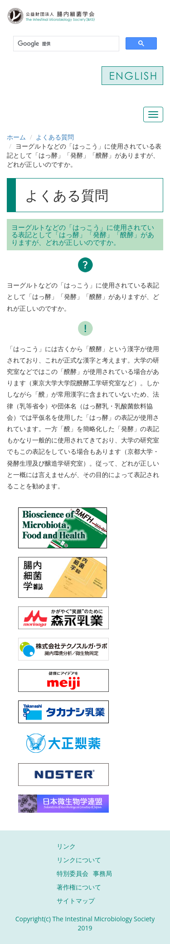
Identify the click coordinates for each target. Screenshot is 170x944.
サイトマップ (76, 900)
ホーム (16, 137)
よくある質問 (55, 137)
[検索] (65, 44)
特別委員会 (72, 873)
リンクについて (79, 859)
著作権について (79, 887)
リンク (66, 846)
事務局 (102, 873)
